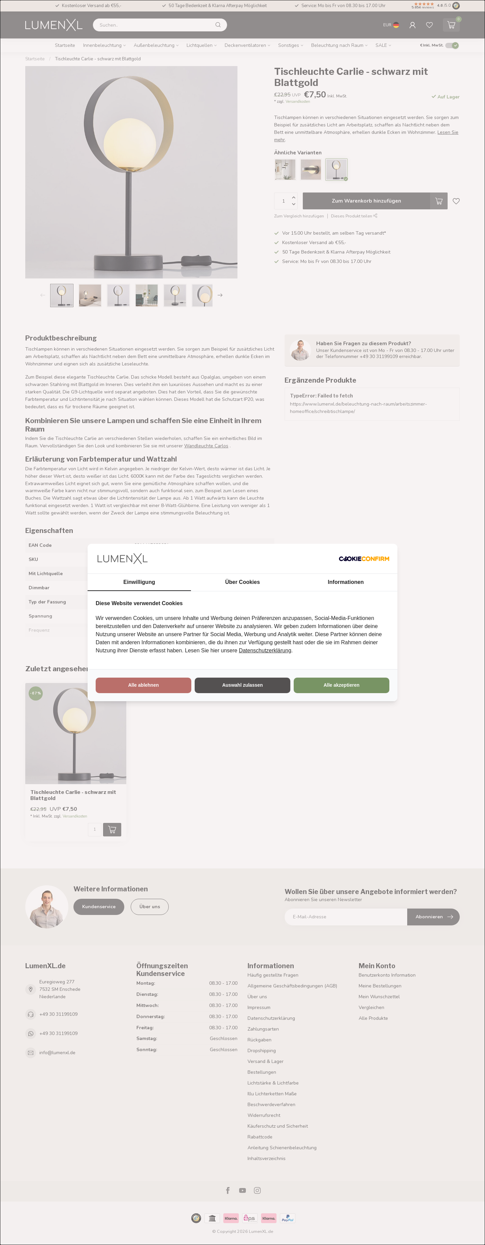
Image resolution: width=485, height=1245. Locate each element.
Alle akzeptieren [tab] (342, 685)
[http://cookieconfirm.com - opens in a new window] (364, 558)
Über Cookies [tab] (242, 582)
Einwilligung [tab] (139, 582)
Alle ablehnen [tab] (143, 685)
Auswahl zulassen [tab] (242, 685)
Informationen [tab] (346, 582)
